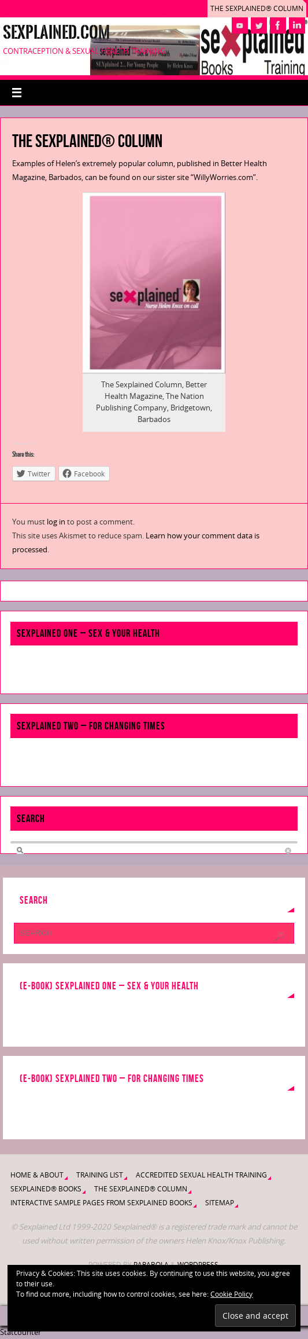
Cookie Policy (231, 1294)
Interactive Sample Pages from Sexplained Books (101, 1203)
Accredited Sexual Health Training (201, 1175)
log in (56, 521)
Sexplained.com (56, 32)
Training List (99, 1175)
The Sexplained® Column (256, 8)
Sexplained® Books (45, 1189)
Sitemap (219, 1203)
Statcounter (20, 1332)
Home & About (37, 1175)
